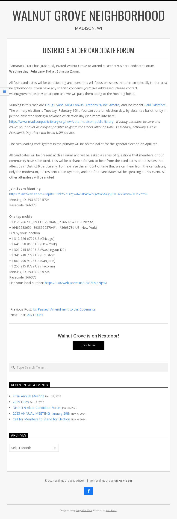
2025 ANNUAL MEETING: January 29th (41, 413)
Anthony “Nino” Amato (102, 105)
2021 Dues (35, 315)
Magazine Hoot (84, 510)
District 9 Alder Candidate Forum (37, 407)
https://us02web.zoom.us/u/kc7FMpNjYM (76, 283)
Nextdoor (125, 481)
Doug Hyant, (54, 105)
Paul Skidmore (155, 105)
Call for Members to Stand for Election (41, 419)
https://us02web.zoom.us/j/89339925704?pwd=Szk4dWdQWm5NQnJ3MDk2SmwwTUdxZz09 (78, 194)
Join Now (88, 345)
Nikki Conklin (74, 105)
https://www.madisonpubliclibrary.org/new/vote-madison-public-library (61, 121)
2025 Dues (21, 402)
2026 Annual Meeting (28, 396)
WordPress (111, 510)
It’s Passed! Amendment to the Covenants (64, 309)
